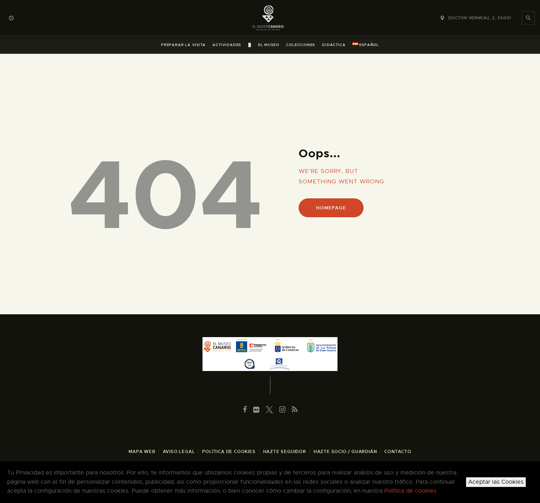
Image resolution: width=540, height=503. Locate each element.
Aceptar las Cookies (496, 482)
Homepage (331, 208)
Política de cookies (410, 490)
